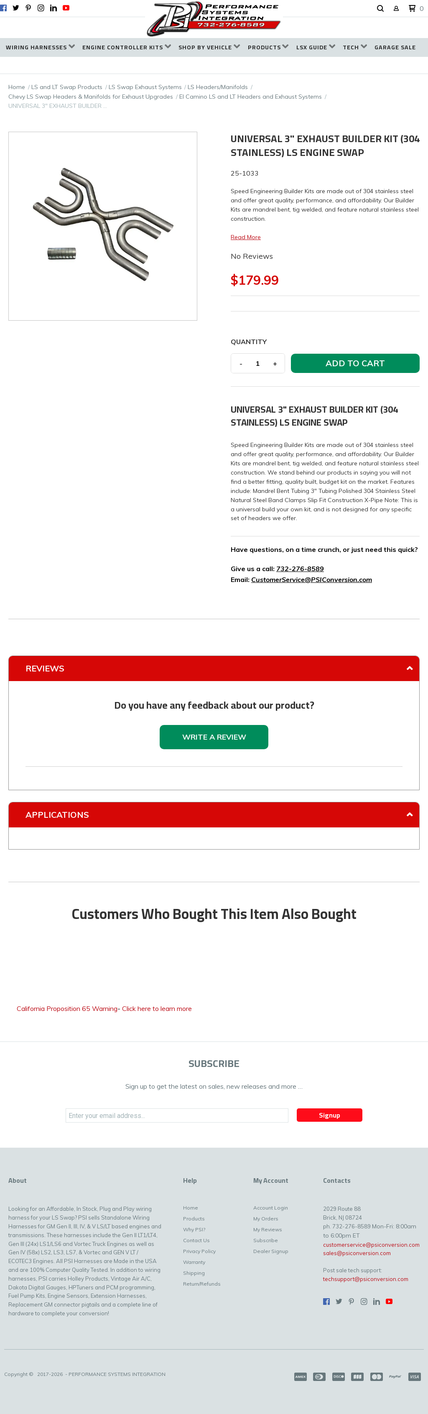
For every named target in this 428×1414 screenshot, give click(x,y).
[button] (380, 9)
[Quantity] (257, 363)
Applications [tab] (57, 814)
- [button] (240, 363)
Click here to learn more (157, 1008)
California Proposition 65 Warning (67, 1008)
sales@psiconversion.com (357, 1253)
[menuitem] (40, 47)
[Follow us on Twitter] (16, 8)
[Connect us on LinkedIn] (53, 8)
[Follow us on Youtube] (66, 8)
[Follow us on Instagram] (41, 8)
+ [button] (275, 363)
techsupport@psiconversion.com (365, 1279)
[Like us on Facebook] (3, 8)
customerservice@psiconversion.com (371, 1244)
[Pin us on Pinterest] (28, 8)
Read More (246, 237)
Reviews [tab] (44, 668)
